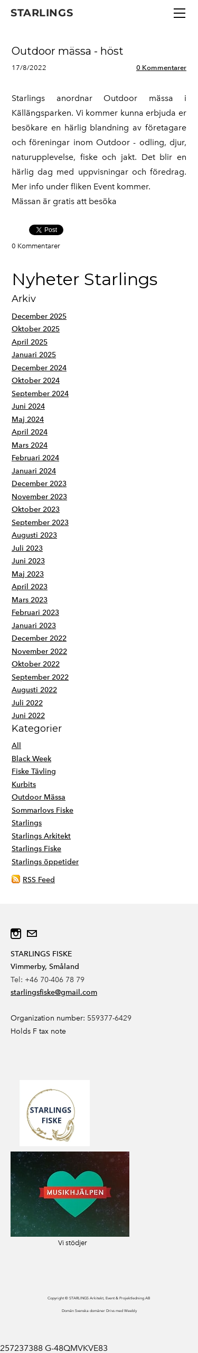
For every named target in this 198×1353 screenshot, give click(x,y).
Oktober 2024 (36, 380)
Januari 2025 (34, 354)
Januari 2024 (34, 471)
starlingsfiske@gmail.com (54, 992)
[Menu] (179, 13)
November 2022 (39, 651)
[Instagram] (16, 933)
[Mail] (31, 933)
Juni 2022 (28, 715)
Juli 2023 (27, 548)
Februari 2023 (35, 612)
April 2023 (30, 586)
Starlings (27, 823)
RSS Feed (39, 879)
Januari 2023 (34, 625)
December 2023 (39, 483)
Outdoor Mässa (38, 797)
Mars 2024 (30, 445)
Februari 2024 (35, 457)
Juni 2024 (28, 406)
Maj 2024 (28, 419)
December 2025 (39, 316)
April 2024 (30, 432)
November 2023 (39, 496)
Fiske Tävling (34, 771)
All (16, 745)
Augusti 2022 (34, 689)
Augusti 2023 (34, 535)
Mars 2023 (30, 599)
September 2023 (40, 522)
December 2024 (39, 368)
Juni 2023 (28, 561)
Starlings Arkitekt (41, 836)
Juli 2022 (27, 703)
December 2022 (39, 638)
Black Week (31, 758)
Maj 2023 (28, 574)
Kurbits (24, 784)
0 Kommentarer (161, 68)
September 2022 (40, 677)
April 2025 (30, 342)
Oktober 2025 (36, 329)
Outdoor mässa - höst (68, 51)
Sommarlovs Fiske (42, 810)
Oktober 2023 (36, 509)
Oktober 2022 (36, 664)
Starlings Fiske (36, 848)
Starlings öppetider (45, 861)
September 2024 (40, 393)
